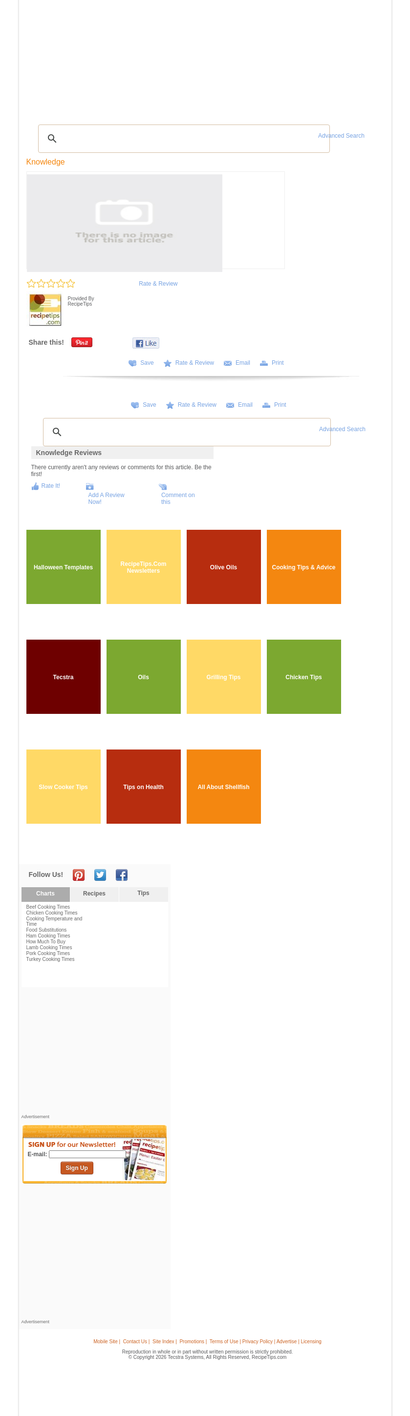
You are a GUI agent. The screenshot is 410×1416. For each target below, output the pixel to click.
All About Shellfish (223, 787)
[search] (183, 139)
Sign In (370, 59)
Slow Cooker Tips (63, 787)
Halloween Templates (63, 567)
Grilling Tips (224, 677)
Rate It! (51, 485)
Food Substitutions (46, 930)
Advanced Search (341, 135)
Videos (138, 58)
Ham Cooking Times (48, 935)
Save (146, 362)
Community (166, 58)
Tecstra (63, 677)
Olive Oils (223, 567)
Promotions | (193, 1341)
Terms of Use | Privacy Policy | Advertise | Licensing (266, 1341)
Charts (45, 893)
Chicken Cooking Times (52, 913)
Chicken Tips (303, 677)
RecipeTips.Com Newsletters (144, 567)
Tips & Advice (76, 58)
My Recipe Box (234, 58)
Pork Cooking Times (48, 953)
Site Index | (164, 1341)
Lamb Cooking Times (49, 947)
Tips (143, 893)
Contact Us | (136, 1341)
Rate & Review (158, 283)
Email (243, 362)
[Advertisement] (207, 95)
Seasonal (199, 58)
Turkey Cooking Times (50, 959)
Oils (143, 677)
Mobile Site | (106, 1341)
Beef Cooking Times (48, 907)
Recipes (42, 58)
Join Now (349, 59)
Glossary (112, 58)
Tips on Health (143, 787)
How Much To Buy (45, 941)
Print (278, 362)
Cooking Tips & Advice (303, 567)
